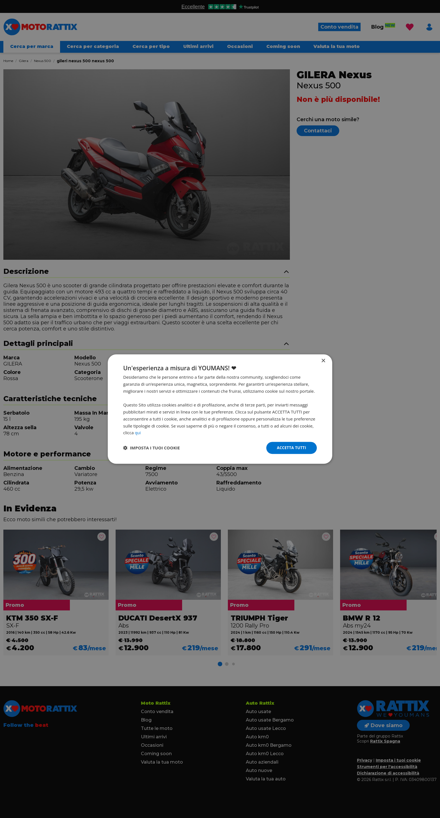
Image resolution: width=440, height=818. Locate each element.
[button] (151, 448)
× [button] (323, 361)
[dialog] (220, 409)
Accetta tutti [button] (290, 447)
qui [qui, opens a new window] (138, 432)
